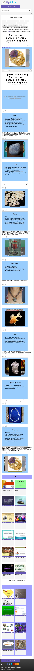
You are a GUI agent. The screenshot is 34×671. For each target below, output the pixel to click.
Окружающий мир (24, 27)
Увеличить (29, 45)
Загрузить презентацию (10, 6)
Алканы (16, 490)
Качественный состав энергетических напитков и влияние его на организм (8, 541)
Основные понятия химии (7, 490)
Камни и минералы (6, 633)
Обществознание (17, 27)
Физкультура (26, 29)
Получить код (6, 45)
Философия (5, 31)
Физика (21, 29)
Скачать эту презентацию (17, 43)
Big (11, 2)
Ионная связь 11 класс (7, 557)
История (25, 23)
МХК (24, 25)
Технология (16, 29)
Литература (5, 25)
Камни (16, 650)
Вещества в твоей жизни (19, 557)
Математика (10, 25)
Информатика (19, 23)
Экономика (28, 31)
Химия (9, 31)
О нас (3, 667)
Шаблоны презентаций (16, 31)
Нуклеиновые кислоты (19, 574)
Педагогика (5, 29)
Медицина (16, 25)
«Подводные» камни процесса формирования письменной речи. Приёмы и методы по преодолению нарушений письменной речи (8, 602)
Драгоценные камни (18, 633)
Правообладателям (9, 667)
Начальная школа (6, 27)
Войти (31, 13)
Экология (23, 31)
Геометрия (5, 23)
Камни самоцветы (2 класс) (8, 650)
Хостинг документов (10, 669)
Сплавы (16, 507)
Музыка (20, 25)
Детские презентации (12, 23)
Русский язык (10, 29)
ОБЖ (11, 27)
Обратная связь (17, 667)
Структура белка (6, 507)
